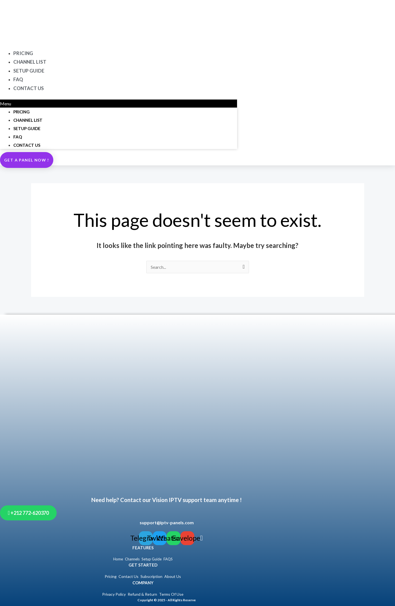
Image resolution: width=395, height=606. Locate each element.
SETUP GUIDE (28, 71)
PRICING (21, 111)
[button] (118, 104)
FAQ (17, 136)
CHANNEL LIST (27, 120)
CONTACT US (28, 88)
